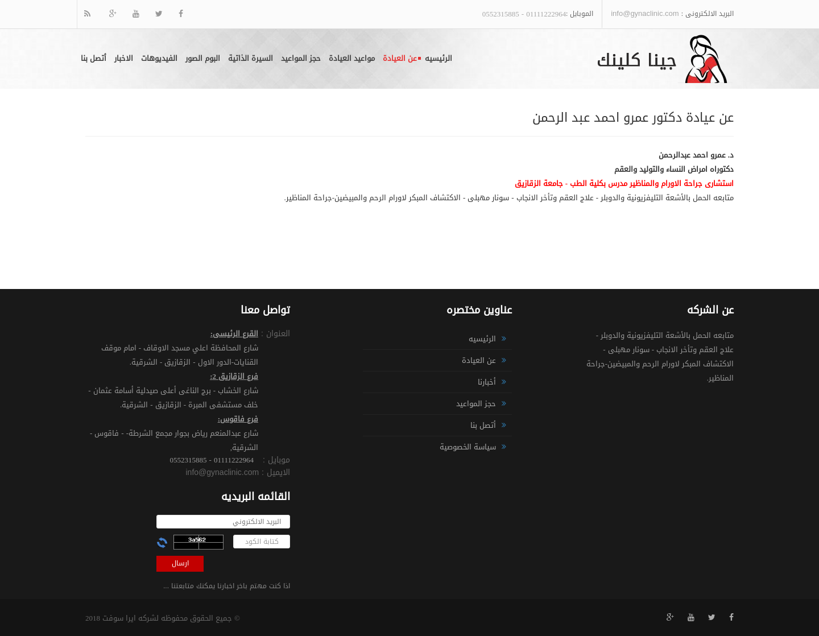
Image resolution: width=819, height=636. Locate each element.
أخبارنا (487, 382)
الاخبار (123, 58)
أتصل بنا (93, 58)
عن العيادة (400, 58)
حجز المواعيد (301, 58)
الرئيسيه (438, 58)
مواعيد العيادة (352, 58)
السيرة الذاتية (250, 58)
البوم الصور (202, 58)
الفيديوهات (159, 58)
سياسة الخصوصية (468, 447)
